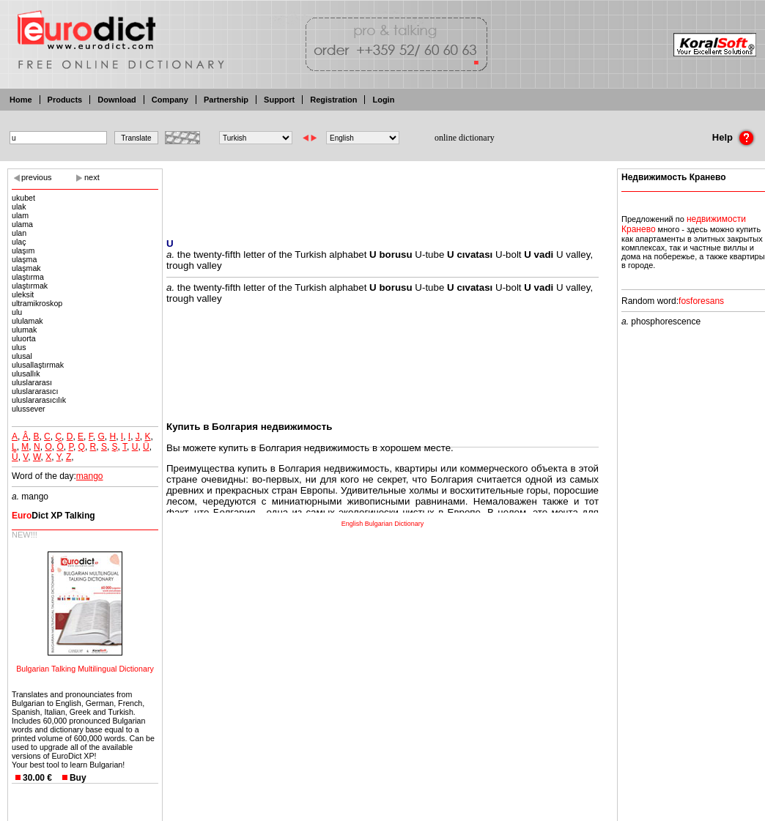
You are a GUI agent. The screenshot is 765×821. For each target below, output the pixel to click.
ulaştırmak (30, 285)
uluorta (24, 338)
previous (36, 177)
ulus (19, 347)
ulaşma (24, 259)
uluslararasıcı (35, 391)
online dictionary (465, 138)
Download (116, 99)
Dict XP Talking (53, 515)
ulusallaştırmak (38, 364)
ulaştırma (28, 276)
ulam (20, 215)
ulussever (28, 408)
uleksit (23, 294)
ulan (19, 233)
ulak (19, 206)
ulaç (19, 241)
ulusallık (26, 373)
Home (21, 99)
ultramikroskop (37, 303)
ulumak (24, 329)
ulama (22, 224)
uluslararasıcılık (39, 399)
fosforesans (701, 301)
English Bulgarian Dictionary (382, 523)
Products (65, 99)
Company (170, 99)
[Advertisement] (382, 194)
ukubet (23, 197)
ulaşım (23, 250)
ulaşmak (26, 268)
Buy (78, 778)
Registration (333, 99)
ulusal (22, 356)
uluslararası (32, 382)
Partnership (226, 99)
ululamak (27, 320)
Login (383, 99)
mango (89, 476)
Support (279, 99)
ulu (17, 312)
